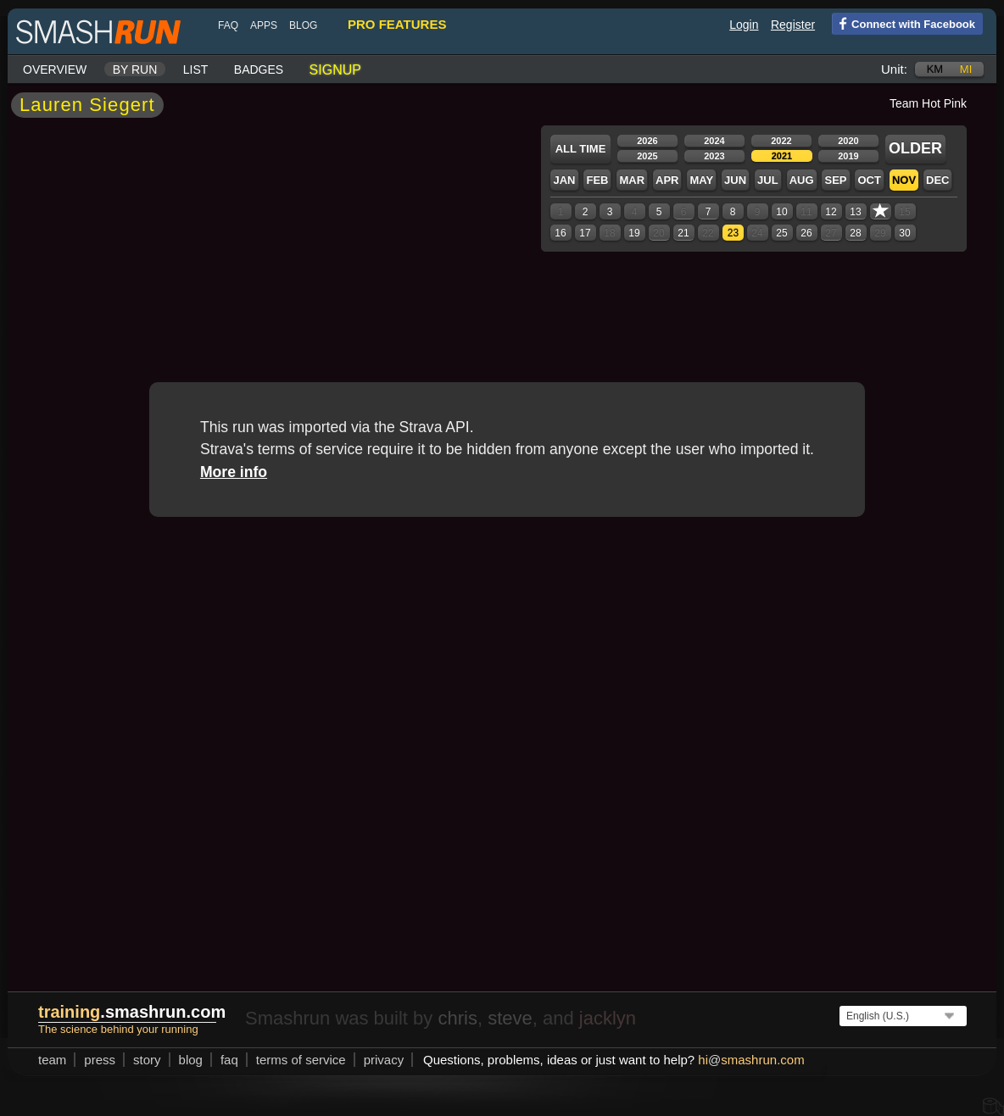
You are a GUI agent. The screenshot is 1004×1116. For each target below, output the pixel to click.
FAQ (228, 25)
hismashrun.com (751, 1059)
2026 (647, 141)
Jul (767, 180)
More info (233, 472)
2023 (714, 156)
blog (303, 25)
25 (781, 233)
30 (904, 233)
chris (457, 1018)
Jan (564, 180)
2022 (781, 141)
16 (560, 233)
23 (733, 233)
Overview (54, 69)
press (99, 1059)
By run (135, 69)
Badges (258, 69)
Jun (735, 180)
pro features (397, 24)
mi (966, 69)
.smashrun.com (132, 1011)
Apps (263, 25)
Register (793, 24)
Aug (801, 180)
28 (855, 233)
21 (683, 233)
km (935, 69)
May (701, 180)
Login (743, 24)
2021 (782, 156)
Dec (937, 180)
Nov (904, 180)
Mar (631, 180)
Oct (868, 180)
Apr (666, 180)
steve (510, 1018)
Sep (835, 180)
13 (855, 212)
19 (633, 233)
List (196, 69)
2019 (848, 156)
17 (584, 233)
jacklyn (607, 1018)
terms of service (301, 1059)
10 (781, 212)
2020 (848, 141)
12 (830, 212)
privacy (384, 1059)
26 (806, 233)
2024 (714, 141)
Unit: (894, 69)
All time (580, 148)
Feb (597, 180)
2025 (647, 156)
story (147, 1059)
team (52, 1059)
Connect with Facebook (903, 22)
